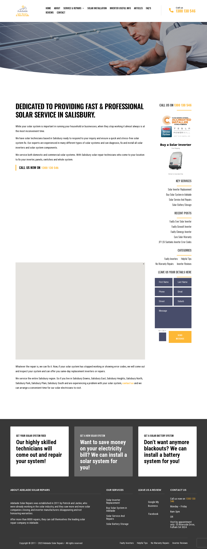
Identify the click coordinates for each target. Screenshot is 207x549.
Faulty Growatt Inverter (181, 226)
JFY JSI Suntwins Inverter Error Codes (175, 242)
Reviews (50, 12)
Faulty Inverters (171, 259)
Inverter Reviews (184, 264)
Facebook (153, 513)
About (57, 8)
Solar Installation (97, 8)
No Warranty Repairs (164, 264)
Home (48, 8)
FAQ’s (148, 8)
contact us (128, 383)
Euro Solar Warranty (182, 237)
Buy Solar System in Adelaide (178, 194)
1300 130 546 (185, 11)
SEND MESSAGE (180, 337)
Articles (138, 8)
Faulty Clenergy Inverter (181, 232)
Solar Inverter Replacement (179, 189)
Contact (61, 12)
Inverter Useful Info (120, 8)
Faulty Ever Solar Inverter (180, 221)
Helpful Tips (186, 259)
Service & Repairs (72, 8)
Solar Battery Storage (181, 205)
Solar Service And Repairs (180, 199)
